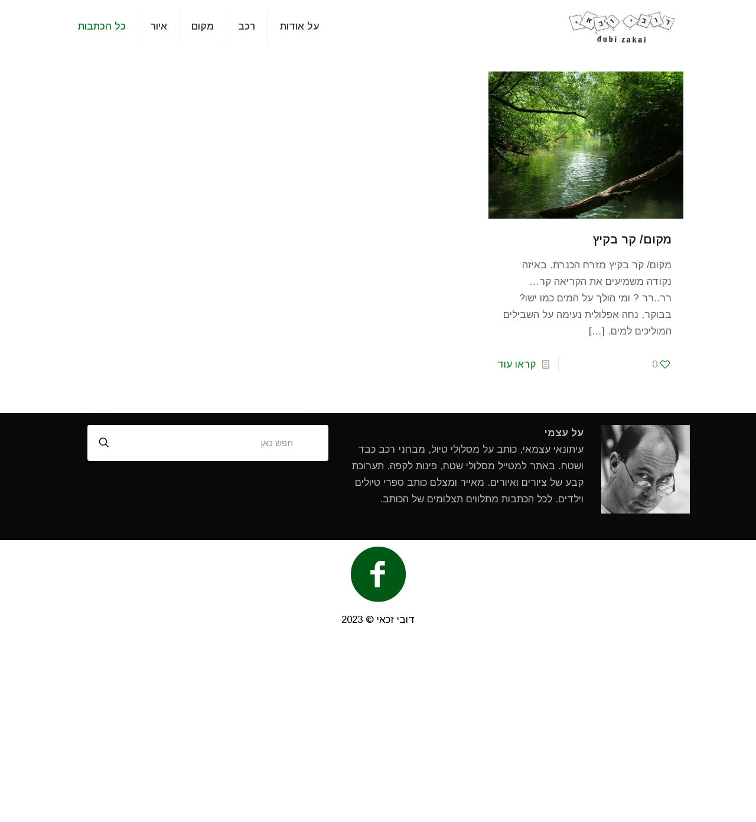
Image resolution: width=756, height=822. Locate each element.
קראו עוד (516, 364)
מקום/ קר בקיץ (632, 239)
